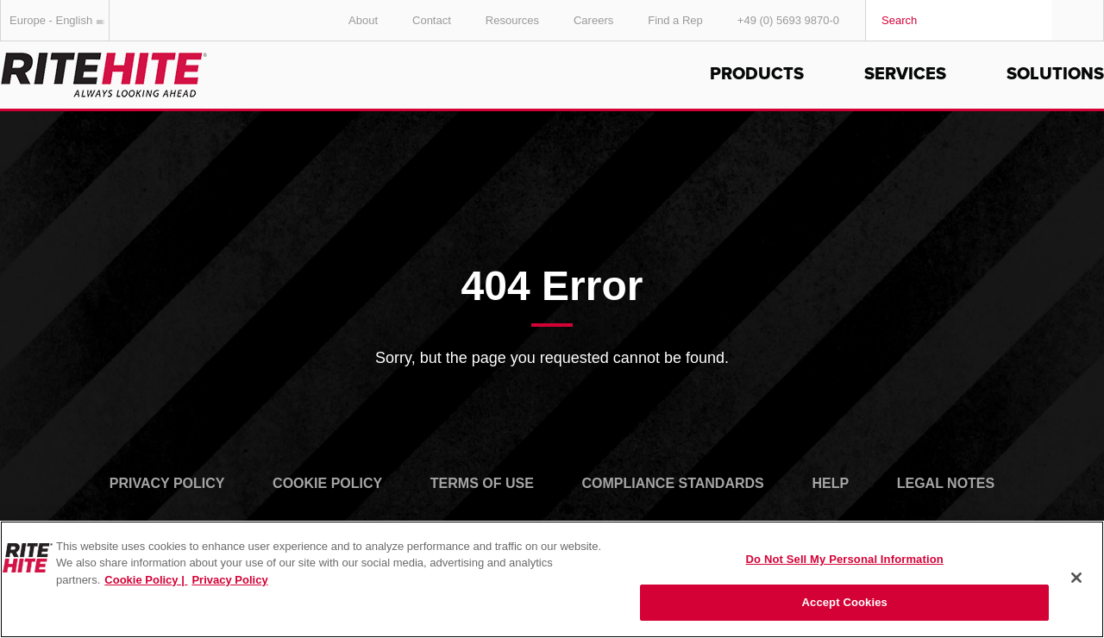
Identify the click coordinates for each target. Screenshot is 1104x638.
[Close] (1076, 578)
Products (757, 74)
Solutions (1055, 74)
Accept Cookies (845, 602)
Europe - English (59, 20)
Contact (431, 20)
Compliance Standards (673, 483)
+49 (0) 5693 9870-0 (788, 20)
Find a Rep (675, 20)
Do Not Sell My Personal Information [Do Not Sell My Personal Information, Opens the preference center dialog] (845, 559)
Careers (593, 20)
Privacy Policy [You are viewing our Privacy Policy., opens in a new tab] (229, 579)
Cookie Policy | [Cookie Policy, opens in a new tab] (145, 579)
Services (905, 74)
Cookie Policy (327, 483)
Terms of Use (482, 483)
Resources (512, 20)
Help (830, 483)
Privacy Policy (167, 483)
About (363, 20)
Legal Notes (946, 483)
